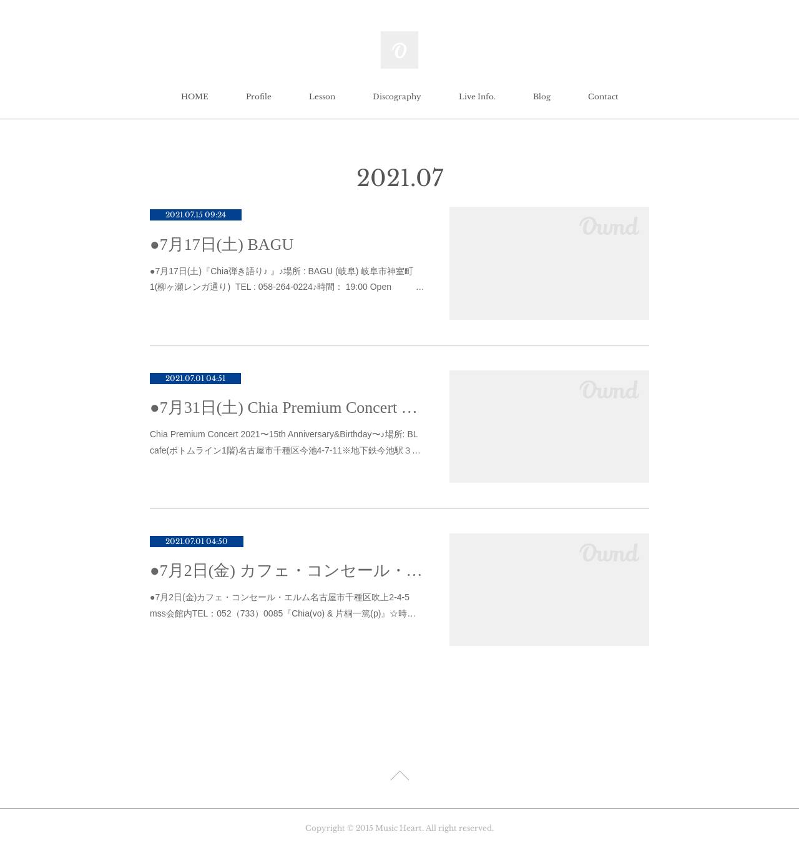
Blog (542, 96)
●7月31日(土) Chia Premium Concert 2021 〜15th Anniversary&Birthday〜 (287, 408)
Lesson (322, 96)
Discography (397, 96)
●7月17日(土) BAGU (221, 244)
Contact (603, 96)
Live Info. (477, 96)
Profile (259, 96)
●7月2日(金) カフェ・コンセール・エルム (287, 571)
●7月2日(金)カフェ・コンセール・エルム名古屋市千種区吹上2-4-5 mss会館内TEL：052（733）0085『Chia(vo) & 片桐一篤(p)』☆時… (283, 605)
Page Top (399, 778)
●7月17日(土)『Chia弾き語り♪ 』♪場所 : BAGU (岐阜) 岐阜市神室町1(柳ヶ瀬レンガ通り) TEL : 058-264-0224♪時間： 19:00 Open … (287, 279)
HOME (194, 96)
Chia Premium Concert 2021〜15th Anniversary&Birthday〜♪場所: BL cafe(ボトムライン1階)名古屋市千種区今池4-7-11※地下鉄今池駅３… (285, 442)
